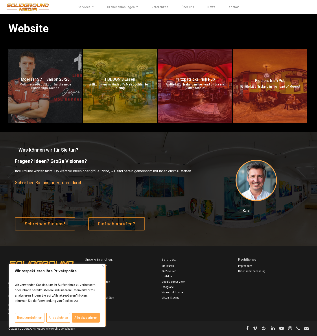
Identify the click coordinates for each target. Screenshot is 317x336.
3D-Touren (168, 265)
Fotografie (168, 287)
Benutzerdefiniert (29, 317)
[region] (57, 295)
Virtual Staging (170, 297)
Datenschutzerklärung (251, 271)
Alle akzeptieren (86, 317)
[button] (45, 223)
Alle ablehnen (58, 317)
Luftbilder (167, 276)
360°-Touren (169, 271)
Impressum (245, 265)
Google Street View (173, 281)
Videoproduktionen (173, 292)
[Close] (103, 266)
